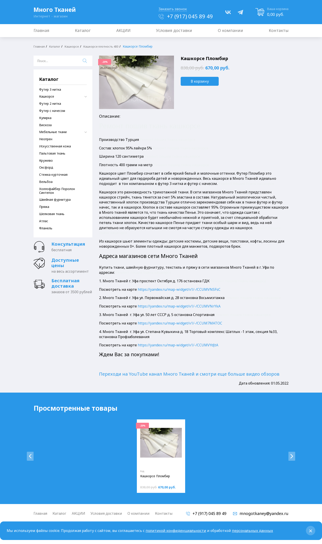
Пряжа (44, 207)
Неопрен (45, 139)
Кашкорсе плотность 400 (106, 46)
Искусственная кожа (55, 146)
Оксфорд (46, 167)
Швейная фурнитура (55, 199)
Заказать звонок (173, 8)
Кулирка (45, 118)
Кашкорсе (75, 46)
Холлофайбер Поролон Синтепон (57, 191)
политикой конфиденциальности (176, 530)
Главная (40, 46)
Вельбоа (46, 182)
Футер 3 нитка (50, 89)
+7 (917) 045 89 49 (190, 16)
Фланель (45, 228)
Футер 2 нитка (50, 103)
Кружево (46, 160)
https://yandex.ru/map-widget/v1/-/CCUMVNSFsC (179, 289)
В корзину (200, 81)
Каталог (57, 46)
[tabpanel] (161, 456)
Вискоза (45, 125)
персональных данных (252, 530)
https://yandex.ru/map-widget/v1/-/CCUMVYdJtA (178, 345)
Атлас (43, 221)
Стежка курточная (53, 174)
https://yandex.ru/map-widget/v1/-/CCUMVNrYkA (179, 306)
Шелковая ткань (51, 214)
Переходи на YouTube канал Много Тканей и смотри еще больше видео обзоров (189, 374)
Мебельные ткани (53, 132)
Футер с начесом (52, 111)
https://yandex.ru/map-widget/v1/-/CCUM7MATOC (180, 323)
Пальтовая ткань (52, 153)
